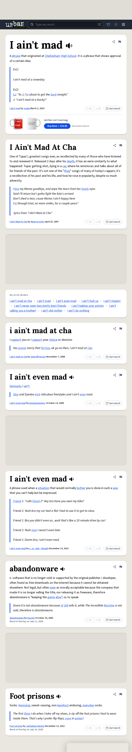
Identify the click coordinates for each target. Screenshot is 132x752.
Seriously (15, 386)
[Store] (108, 24)
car (64, 166)
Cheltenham (52, 56)
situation (43, 488)
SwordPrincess (38, 356)
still (66, 605)
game (51, 597)
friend (36, 501)
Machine (109, 605)
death (70, 161)
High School (68, 56)
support (16, 340)
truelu (27, 108)
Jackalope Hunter (35, 726)
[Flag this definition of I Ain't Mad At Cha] (120, 145)
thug (67, 171)
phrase (16, 56)
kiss (16, 189)
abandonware (17, 618)
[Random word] (99, 24)
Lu (14, 94)
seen (53, 587)
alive (58, 597)
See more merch (80, 126)
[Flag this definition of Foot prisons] (120, 694)
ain (26, 386)
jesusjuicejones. (37, 403)
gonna (22, 348)
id (62, 605)
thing (27, 713)
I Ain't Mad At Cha (18, 221)
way (115, 488)
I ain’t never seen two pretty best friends (40, 306)
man (34, 530)
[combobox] (65, 24)
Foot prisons (16, 726)
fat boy (45, 348)
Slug (16, 394)
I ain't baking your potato (88, 306)
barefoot (63, 705)
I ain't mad (15, 108)
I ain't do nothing (78, 310)
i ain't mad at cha (21, 301)
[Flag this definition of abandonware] (120, 567)
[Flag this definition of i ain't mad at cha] (120, 328)
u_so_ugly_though (38, 548)
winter (79, 718)
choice (53, 340)
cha (89, 348)
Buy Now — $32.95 (57, 126)
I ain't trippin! (112, 301)
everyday (88, 705)
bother (81, 488)
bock (54, 94)
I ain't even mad (66, 301)
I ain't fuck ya (89, 301)
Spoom (31, 618)
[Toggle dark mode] (116, 24)
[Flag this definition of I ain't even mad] (120, 375)
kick (37, 394)
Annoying (24, 705)
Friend (17, 501)
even (83, 394)
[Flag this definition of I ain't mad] (119, 41)
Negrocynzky (38, 221)
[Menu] (123, 24)
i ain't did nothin (51, 310)
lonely (85, 189)
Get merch (113, 108)
